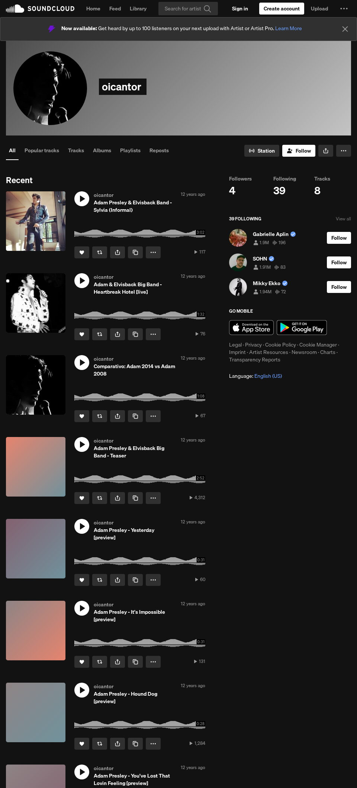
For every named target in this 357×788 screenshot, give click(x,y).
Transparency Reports (254, 359)
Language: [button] (255, 376)
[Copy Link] (135, 252)
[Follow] (298, 151)
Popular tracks (42, 150)
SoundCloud (40, 8)
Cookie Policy (280, 345)
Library (138, 8)
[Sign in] (240, 9)
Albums (102, 150)
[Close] (345, 29)
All (12, 150)
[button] (344, 8)
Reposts (159, 150)
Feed (115, 8)
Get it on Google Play (302, 327)
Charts (327, 352)
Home (93, 8)
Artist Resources (268, 352)
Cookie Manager (318, 345)
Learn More (288, 28)
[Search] (188, 8)
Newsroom (304, 352)
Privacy (253, 345)
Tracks (76, 150)
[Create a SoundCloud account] (281, 9)
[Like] (81, 252)
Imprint (237, 352)
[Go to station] (261, 151)
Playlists (130, 150)
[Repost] (99, 252)
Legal (235, 345)
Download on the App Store (251, 327)
